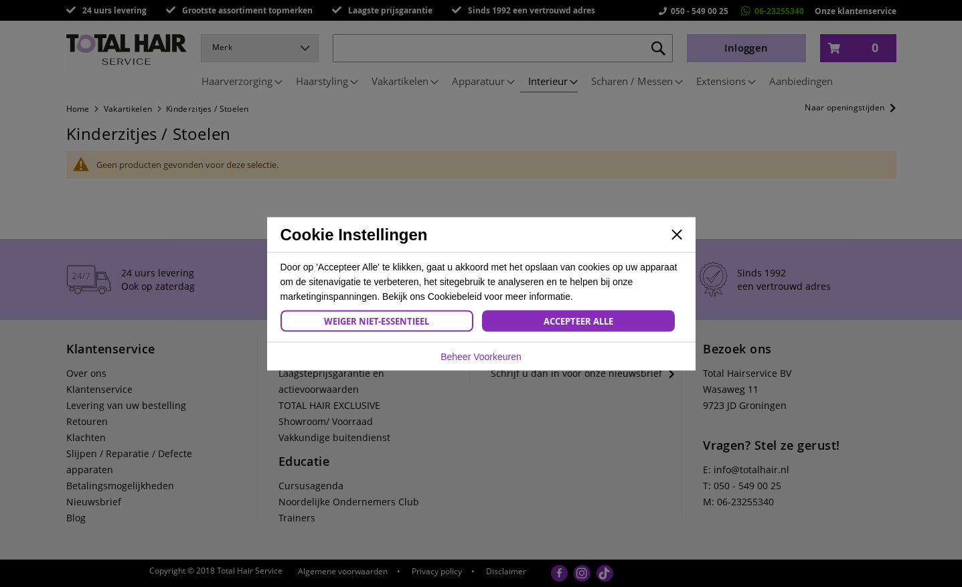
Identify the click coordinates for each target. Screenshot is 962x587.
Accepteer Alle (578, 321)
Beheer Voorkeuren (481, 356)
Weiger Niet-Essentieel (376, 321)
